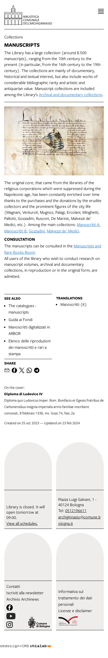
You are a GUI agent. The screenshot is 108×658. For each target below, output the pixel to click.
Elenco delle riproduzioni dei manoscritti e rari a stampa (30, 347)
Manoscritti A (88, 224)
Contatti (13, 586)
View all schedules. (22, 523)
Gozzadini (37, 230)
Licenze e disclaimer (75, 610)
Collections (13, 36)
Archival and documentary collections (70, 94)
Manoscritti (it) (73, 304)
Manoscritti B (15, 230)
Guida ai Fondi (20, 319)
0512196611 (75, 510)
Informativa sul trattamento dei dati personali (75, 598)
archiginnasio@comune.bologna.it (79, 520)
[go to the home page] (28, 15)
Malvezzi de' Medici (63, 230)
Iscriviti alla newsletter (25, 592)
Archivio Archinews (22, 599)
